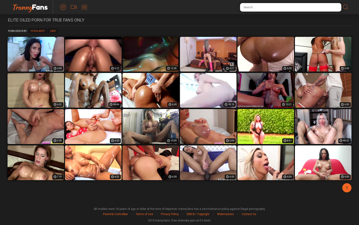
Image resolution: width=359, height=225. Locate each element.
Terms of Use (144, 214)
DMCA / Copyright (198, 214)
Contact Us (249, 214)
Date (53, 31)
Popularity (38, 31)
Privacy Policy (170, 214)
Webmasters (225, 214)
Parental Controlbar (115, 214)
